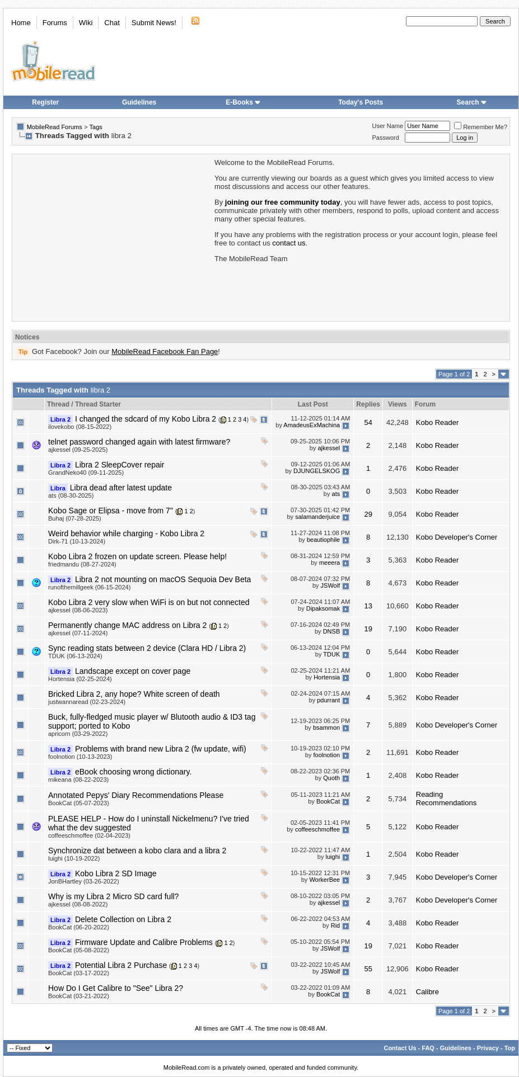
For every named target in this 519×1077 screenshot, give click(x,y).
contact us (288, 243)
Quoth (331, 777)
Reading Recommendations (446, 798)
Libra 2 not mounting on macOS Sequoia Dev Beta (163, 579)
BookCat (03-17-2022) (78, 973)
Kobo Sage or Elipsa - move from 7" (110, 510)
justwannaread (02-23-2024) (86, 701)
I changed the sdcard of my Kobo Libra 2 (145, 418)
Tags (96, 127)
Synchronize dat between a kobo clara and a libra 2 (137, 850)
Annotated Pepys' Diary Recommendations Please (135, 795)
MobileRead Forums (54, 127)
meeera (329, 562)
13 (368, 606)
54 (368, 422)
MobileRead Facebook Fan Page (164, 351)
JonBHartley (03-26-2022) (83, 881)
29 (368, 514)
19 (368, 629)
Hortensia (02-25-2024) (80, 679)
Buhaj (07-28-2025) (74, 518)
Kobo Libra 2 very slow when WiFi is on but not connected (149, 602)
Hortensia (327, 677)
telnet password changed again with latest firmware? (139, 441)
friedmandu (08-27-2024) (82, 564)
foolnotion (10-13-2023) (80, 756)
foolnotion (327, 755)
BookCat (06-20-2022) (78, 927)
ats (336, 493)
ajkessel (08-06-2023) (77, 610)
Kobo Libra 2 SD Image (116, 873)
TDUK (331, 654)
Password (385, 137)
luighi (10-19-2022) (74, 858)
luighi (333, 856)
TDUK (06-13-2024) (75, 656)
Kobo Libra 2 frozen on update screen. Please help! (137, 556)
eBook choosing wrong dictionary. (133, 771)
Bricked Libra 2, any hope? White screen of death (134, 693)
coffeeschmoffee (317, 829)
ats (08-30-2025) (70, 495)
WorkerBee (324, 879)
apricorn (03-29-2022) (77, 733)
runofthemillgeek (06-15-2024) (89, 587)
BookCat (328, 801)
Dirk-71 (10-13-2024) (76, 541)
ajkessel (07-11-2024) (77, 633)
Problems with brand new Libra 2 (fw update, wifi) (160, 748)
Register (45, 102)
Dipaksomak (323, 608)
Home (21, 22)
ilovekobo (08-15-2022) (79, 426)
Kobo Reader (437, 422)
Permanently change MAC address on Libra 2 (127, 625)
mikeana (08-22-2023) (78, 779)
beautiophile (323, 539)
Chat (111, 22)
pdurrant (328, 700)
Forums (55, 22)
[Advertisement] (112, 236)
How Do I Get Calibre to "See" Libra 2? (115, 988)
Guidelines (139, 102)
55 (368, 969)
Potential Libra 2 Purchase (121, 965)
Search (472, 102)
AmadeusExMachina (311, 425)
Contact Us (400, 1048)
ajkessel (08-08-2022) (77, 904)
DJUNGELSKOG (316, 470)
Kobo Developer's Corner (457, 537)
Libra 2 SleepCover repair (120, 464)
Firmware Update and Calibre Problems (144, 942)
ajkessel (328, 448)
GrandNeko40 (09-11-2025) (86, 472)
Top (509, 1048)
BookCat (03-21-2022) (78, 996)
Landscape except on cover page (132, 671)
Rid (335, 925)
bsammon (326, 727)
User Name (388, 125)
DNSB (331, 631)
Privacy (488, 1048)
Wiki (86, 22)
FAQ (428, 1048)
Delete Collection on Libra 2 (123, 919)
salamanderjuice (317, 516)
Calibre (427, 992)
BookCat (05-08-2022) (78, 950)
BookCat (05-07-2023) (78, 803)
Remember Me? (480, 127)
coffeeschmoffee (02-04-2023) (89, 835)
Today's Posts (360, 102)
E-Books (243, 102)
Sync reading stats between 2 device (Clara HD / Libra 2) (147, 648)
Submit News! (154, 22)
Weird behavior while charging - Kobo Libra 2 (126, 533)
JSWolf (330, 585)
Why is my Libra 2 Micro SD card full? (113, 896)
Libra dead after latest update (121, 487)
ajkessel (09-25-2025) (77, 449)
